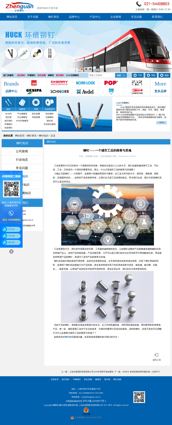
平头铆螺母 (22, 114)
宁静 (140, 75)
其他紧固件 (50, 109)
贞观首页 (55, 379)
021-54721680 (97, 393)
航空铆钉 (60, 75)
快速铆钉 (9, 128)
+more (161, 122)
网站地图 (117, 379)
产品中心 (95, 16)
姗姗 (167, 75)
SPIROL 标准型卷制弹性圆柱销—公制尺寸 (141, 372)
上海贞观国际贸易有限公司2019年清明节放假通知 (91, 372)
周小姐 (11, 229)
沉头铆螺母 (22, 117)
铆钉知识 (43, 135)
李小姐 (11, 236)
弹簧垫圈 (36, 117)
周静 (153, 75)
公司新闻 (22, 151)
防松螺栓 (50, 114)
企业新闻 (115, 16)
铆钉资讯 (53, 16)
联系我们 (157, 16)
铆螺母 (51, 75)
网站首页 (12, 16)
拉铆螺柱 (50, 117)
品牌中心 (74, 16)
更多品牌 (160, 91)
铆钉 (9, 109)
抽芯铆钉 (21, 75)
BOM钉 (8, 114)
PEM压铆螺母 (72, 75)
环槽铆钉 (31, 75)
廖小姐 (11, 242)
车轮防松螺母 (50, 124)
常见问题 (136, 16)
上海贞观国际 (106, 156)
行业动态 (22, 159)
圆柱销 (50, 121)
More (160, 84)
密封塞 (9, 117)
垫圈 (36, 109)
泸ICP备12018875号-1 (94, 401)
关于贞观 (32, 16)
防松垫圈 (42, 75)
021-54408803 (85, 393)
